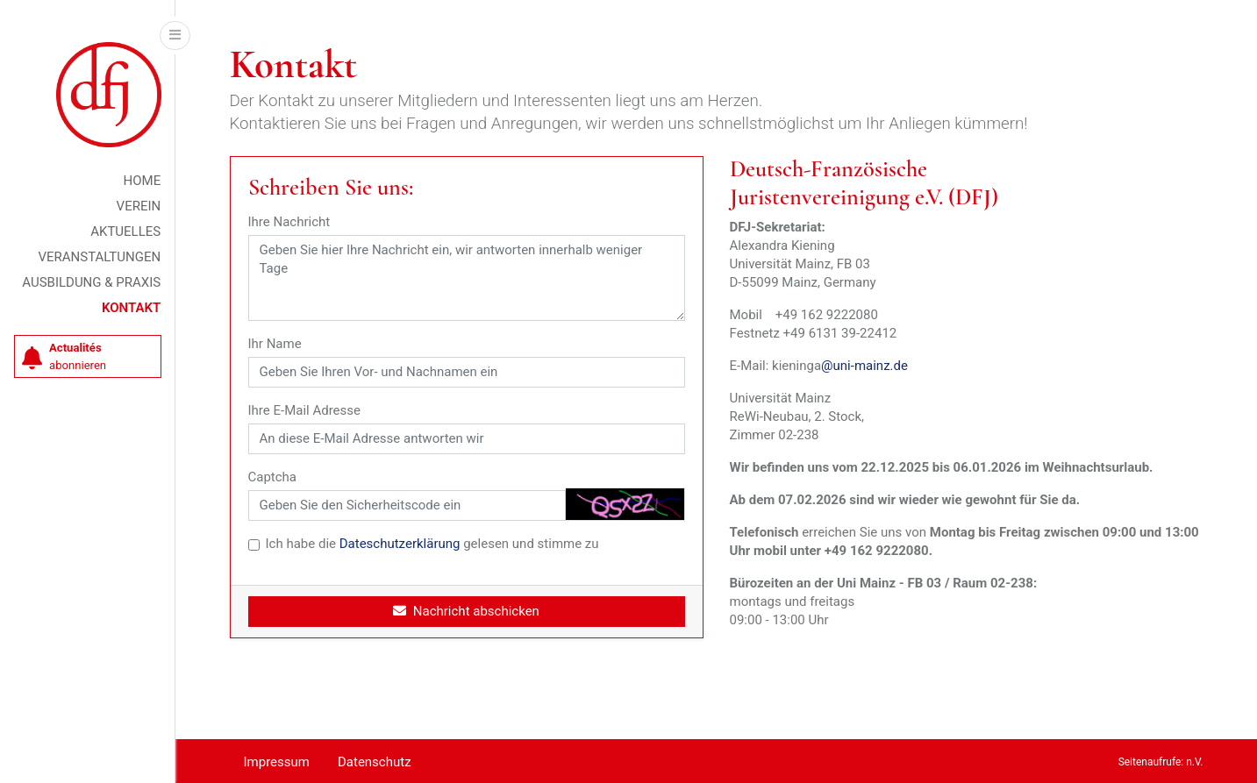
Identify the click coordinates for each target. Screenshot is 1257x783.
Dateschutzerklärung (400, 544)
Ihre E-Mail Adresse (304, 410)
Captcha (272, 477)
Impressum (277, 762)
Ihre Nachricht (289, 222)
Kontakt (131, 308)
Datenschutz (374, 762)
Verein (139, 206)
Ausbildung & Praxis (91, 282)
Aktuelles (125, 231)
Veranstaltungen (99, 257)
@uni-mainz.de (864, 366)
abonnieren (64, 356)
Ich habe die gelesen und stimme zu (432, 544)
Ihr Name (275, 344)
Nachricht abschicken (466, 611)
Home (142, 181)
